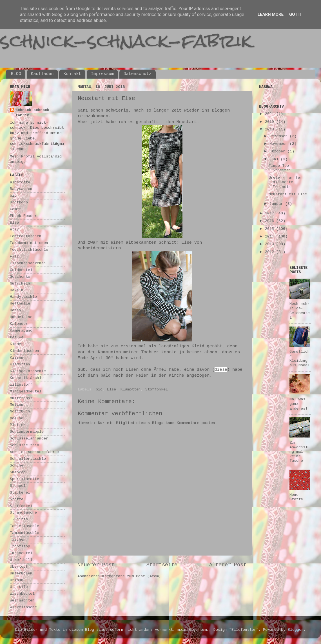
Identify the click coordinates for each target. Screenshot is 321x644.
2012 (270, 252)
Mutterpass (21, 398)
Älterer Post (227, 565)
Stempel (18, 486)
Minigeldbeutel (25, 391)
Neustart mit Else (288, 194)
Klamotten (131, 389)
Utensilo (19, 587)
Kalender (19, 324)
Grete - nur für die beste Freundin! (285, 182)
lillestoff (21, 385)
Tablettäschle (24, 526)
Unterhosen (21, 573)
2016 (270, 221)
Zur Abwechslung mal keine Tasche (299, 452)
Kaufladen (42, 74)
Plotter (18, 425)
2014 (270, 236)
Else (111, 389)
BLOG (16, 74)
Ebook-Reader (23, 216)
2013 (270, 244)
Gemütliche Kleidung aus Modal (299, 359)
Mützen (16, 405)
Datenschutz (137, 74)
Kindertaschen (24, 351)
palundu (18, 418)
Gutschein (20, 283)
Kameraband (21, 330)
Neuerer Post (96, 565)
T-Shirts (19, 519)
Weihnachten (22, 600)
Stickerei (20, 492)
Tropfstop (20, 546)
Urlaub (16, 580)
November (279, 144)
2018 (270, 129)
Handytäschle (23, 297)
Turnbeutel (21, 553)
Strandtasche (23, 512)
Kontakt (72, 74)
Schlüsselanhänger (29, 438)
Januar (277, 204)
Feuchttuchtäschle (29, 250)
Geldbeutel (21, 270)
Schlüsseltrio (24, 445)
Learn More (271, 14)
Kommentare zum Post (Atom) (131, 576)
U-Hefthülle (22, 560)
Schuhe (16, 465)
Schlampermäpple (27, 432)
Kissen (16, 358)
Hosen (15, 310)
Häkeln (16, 290)
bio (99, 389)
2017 (270, 213)
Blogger (296, 630)
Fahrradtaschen (25, 236)
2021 (270, 114)
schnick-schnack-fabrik (126, 40)
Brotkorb (19, 202)
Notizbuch (20, 411)
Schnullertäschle (28, 459)
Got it (295, 14)
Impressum (102, 74)
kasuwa (16, 337)
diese (221, 369)
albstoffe (20, 182)
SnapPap (18, 472)
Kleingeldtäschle (28, 371)
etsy (14, 229)
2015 (270, 229)
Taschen (18, 540)
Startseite (161, 565)
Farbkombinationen (29, 243)
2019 (270, 122)
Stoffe (16, 499)
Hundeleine (21, 317)
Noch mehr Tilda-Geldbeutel (299, 311)
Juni (275, 159)
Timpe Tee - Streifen (281, 168)
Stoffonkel (156, 389)
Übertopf (19, 567)
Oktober (278, 151)
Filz (14, 256)
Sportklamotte (24, 479)
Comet (15, 209)
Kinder (16, 344)
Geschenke (20, 277)
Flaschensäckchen (28, 263)
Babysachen (21, 189)
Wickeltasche (23, 607)
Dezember (279, 136)
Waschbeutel (22, 594)
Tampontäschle (24, 533)
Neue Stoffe (296, 497)
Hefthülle (20, 303)
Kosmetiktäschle (27, 378)
